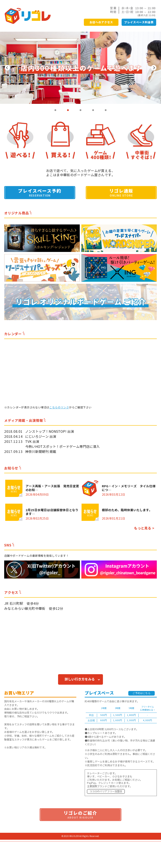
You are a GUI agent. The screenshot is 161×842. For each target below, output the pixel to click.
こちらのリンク (59, 407)
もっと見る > (144, 528)
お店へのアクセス (101, 22)
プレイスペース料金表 (139, 22)
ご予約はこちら (141, 693)
